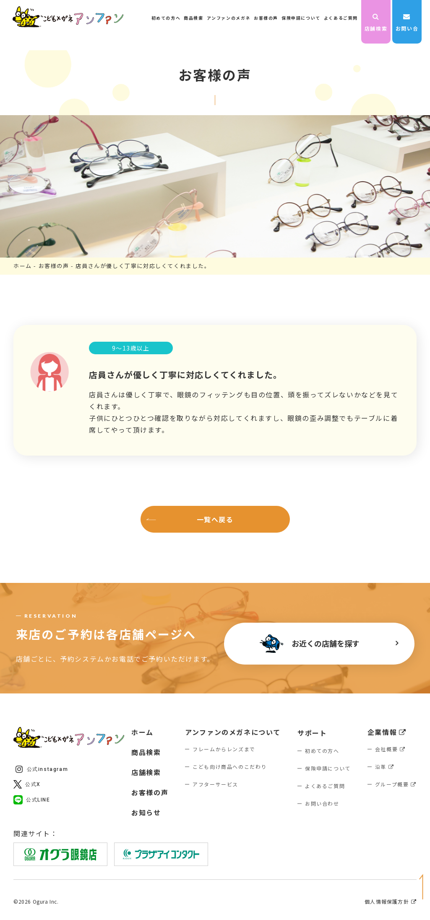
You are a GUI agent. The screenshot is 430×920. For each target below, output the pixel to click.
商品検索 (193, 18)
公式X (27, 784)
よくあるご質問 (341, 18)
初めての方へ (166, 18)
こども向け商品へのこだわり (230, 766)
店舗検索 (376, 22)
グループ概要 (396, 784)
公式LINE (31, 799)
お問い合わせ (407, 23)
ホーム (22, 266)
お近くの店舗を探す (310, 643)
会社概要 (390, 748)
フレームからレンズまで (224, 748)
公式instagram (42, 769)
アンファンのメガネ (228, 18)
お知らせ (146, 812)
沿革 (384, 766)
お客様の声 (266, 18)
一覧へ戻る (215, 519)
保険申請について (301, 18)
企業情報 (387, 732)
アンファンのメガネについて (233, 732)
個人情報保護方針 (391, 902)
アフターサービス (215, 784)
